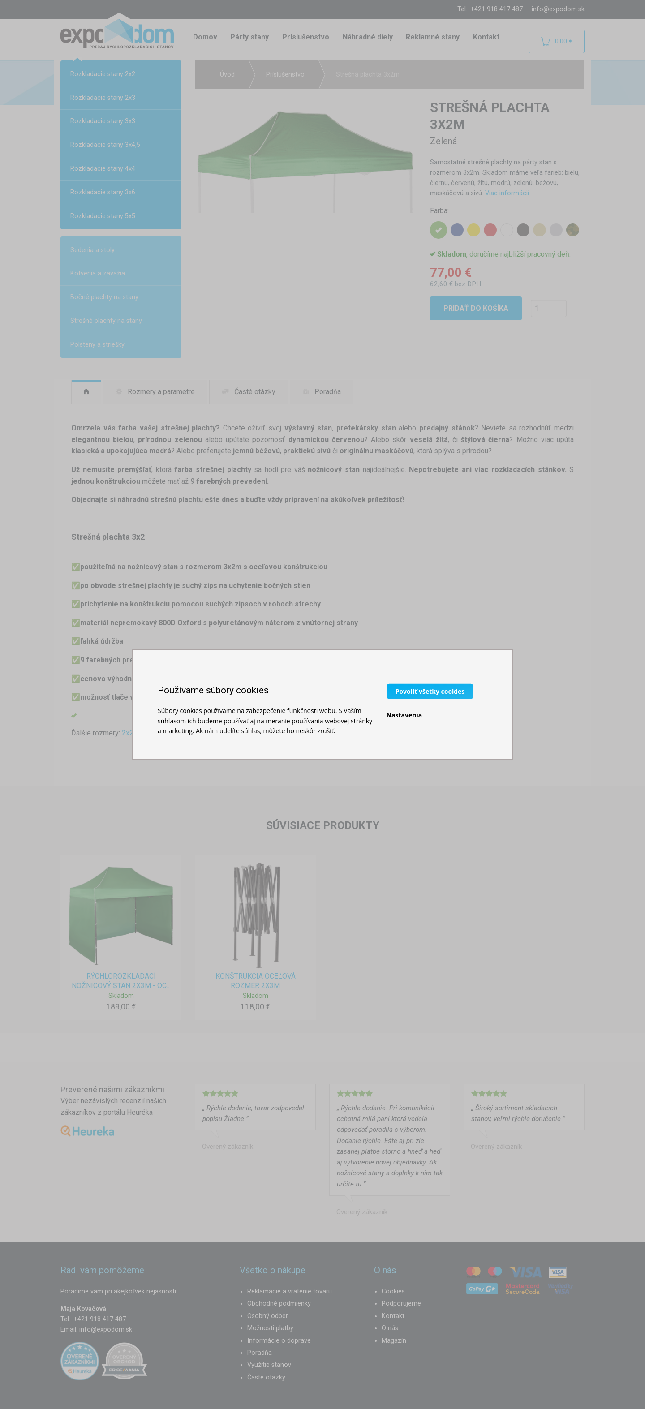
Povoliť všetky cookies (430, 691)
